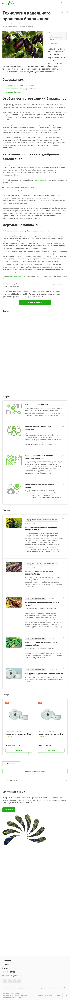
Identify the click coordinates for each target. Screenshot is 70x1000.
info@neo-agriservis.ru (13, 976)
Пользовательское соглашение (12, 997)
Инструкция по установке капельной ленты (44, 673)
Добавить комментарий (35, 771)
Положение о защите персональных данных (51, 995)
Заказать (18, 750)
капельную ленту (40, 180)
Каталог (5, 964)
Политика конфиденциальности (12, 993)
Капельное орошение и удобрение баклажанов (22, 89)
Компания (6, 960)
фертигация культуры (16, 276)
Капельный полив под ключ (37, 405)
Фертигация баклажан (13, 92)
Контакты (9, 810)
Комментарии (11, 764)
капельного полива (29, 291)
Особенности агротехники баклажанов (19, 85)
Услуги (5, 968)
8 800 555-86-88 (11, 972)
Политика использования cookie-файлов (15, 995)
